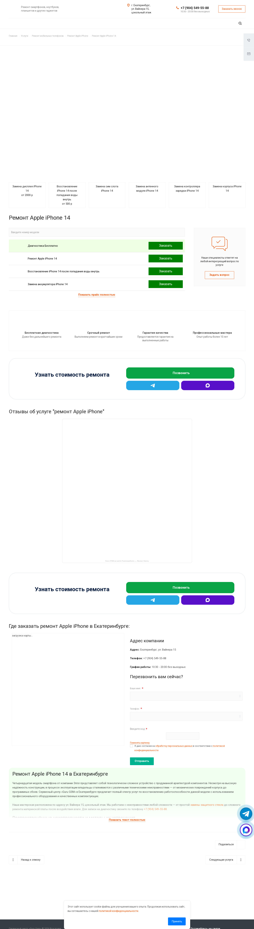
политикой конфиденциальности (118, 911)
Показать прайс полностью (96, 294)
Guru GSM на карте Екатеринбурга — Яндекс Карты (127, 561)
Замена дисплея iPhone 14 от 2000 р (27, 191)
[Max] (207, 385)
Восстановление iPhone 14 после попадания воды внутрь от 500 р (67, 195)
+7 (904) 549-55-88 (195, 8)
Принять (177, 921)
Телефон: (136, 709)
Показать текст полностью (127, 819)
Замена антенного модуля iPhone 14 (147, 188)
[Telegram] (152, 385)
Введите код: (138, 729)
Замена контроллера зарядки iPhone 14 (187, 188)
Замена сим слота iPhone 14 (107, 188)
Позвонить (181, 373)
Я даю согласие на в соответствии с (179, 748)
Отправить (142, 761)
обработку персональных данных (173, 746)
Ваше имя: (136, 688)
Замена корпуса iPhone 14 (227, 188)
